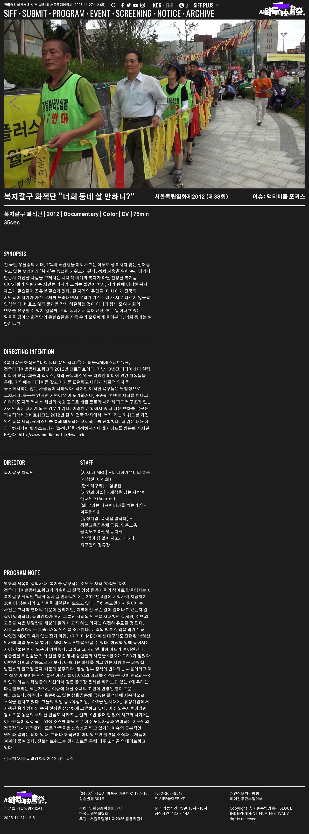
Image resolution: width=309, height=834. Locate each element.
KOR (157, 5)
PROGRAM (68, 14)
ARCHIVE (200, 14)
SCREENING (134, 14)
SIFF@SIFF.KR (172, 799)
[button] (294, 103)
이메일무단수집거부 (246, 799)
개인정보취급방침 (244, 794)
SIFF (10, 14)
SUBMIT (34, 14)
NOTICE (169, 14)
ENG (170, 5)
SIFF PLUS (206, 5)
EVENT (100, 14)
